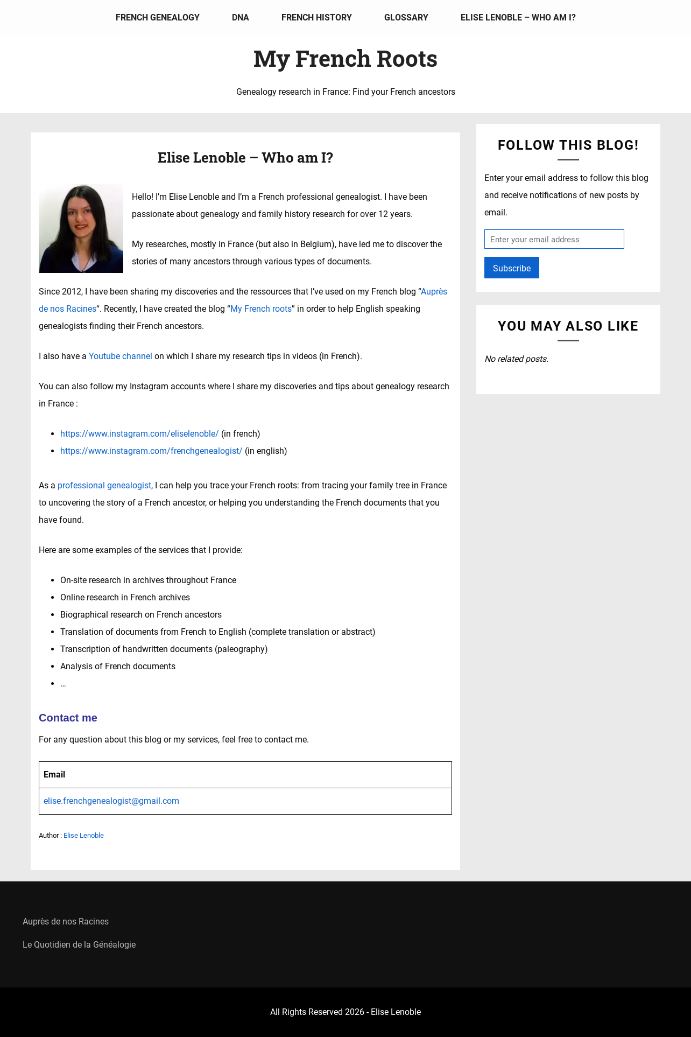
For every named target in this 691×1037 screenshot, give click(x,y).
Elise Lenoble (84, 835)
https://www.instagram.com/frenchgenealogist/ (151, 451)
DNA (240, 17)
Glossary (406, 17)
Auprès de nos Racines (66, 921)
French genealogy (158, 17)
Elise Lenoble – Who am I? (518, 17)
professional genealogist (104, 485)
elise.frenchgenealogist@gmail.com (111, 801)
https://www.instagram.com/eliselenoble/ (139, 434)
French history (316, 17)
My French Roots (345, 58)
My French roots (261, 309)
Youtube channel (120, 356)
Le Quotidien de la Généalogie (79, 945)
